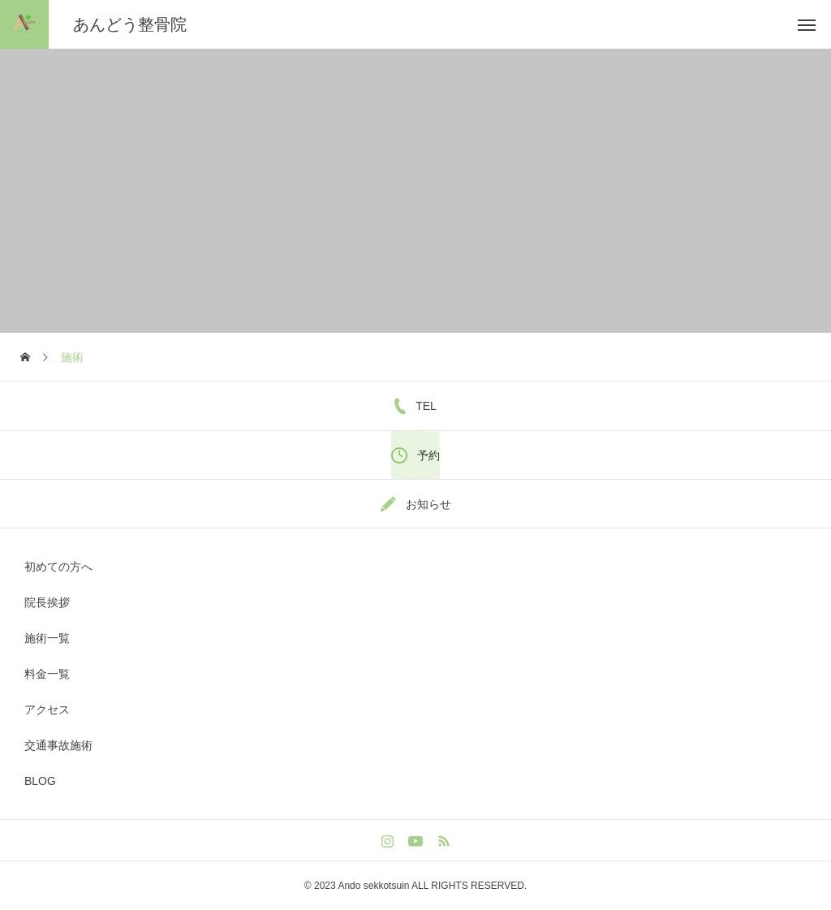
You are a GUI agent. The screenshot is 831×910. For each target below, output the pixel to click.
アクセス (47, 709)
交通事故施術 (58, 745)
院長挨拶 (47, 602)
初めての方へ (58, 566)
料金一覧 (47, 673)
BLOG (40, 781)
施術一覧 (47, 638)
